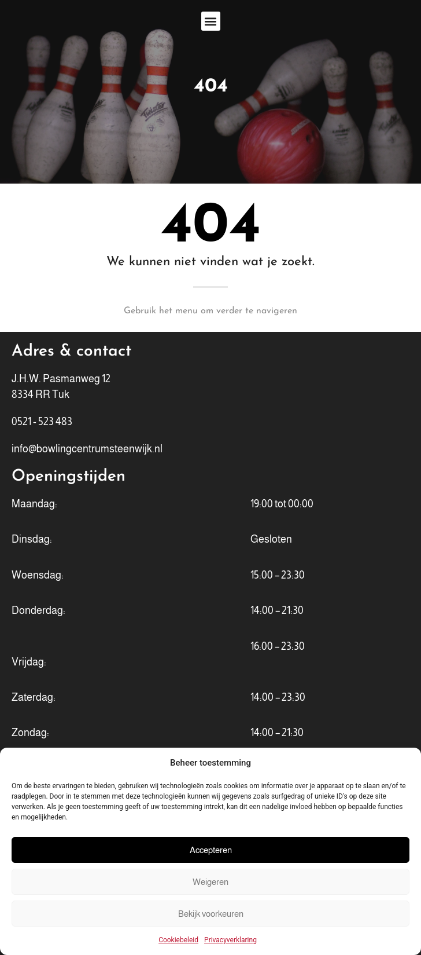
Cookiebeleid (178, 940)
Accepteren (211, 850)
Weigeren (210, 882)
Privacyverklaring (230, 940)
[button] (210, 21)
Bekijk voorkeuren (210, 914)
